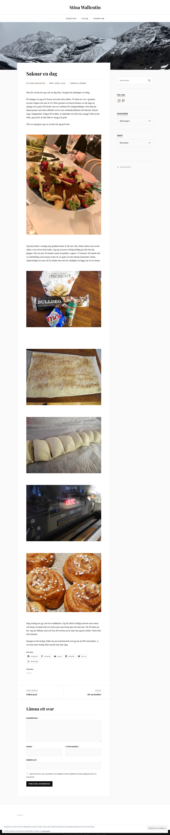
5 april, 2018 (59, 83)
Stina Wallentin (85, 7)
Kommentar (32, 718)
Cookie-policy (46, 831)
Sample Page (71, 18)
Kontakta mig (98, 18)
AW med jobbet (94, 694)
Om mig (85, 18)
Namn (29, 747)
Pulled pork (31, 694)
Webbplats (31, 760)
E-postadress (73, 747)
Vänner (82, 83)
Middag (74, 83)
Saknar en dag (43, 73)
